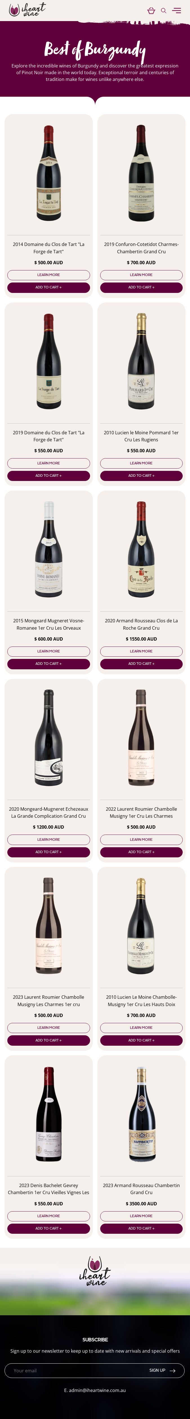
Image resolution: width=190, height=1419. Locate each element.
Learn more (48, 275)
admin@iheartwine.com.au (97, 1390)
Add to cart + (48, 287)
